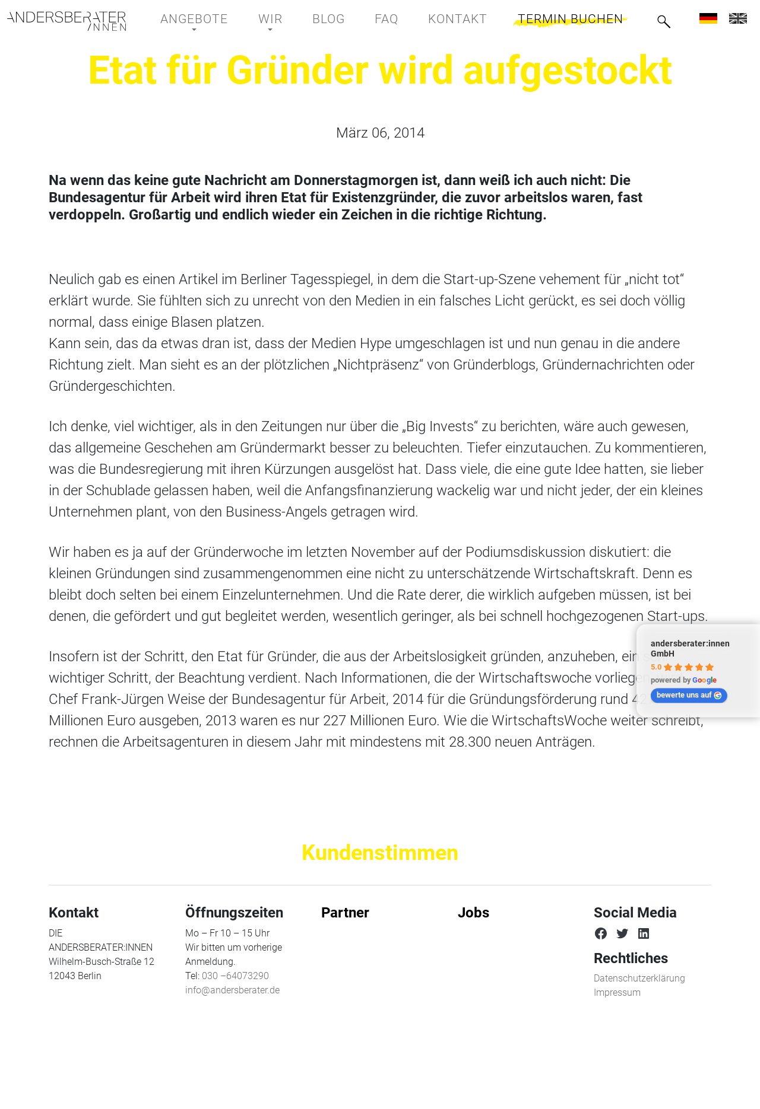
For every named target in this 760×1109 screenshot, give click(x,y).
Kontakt (457, 19)
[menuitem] (708, 18)
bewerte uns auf (689, 694)
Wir (270, 19)
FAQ (386, 19)
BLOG (328, 19)
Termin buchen (570, 19)
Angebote (194, 19)
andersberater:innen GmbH (690, 649)
